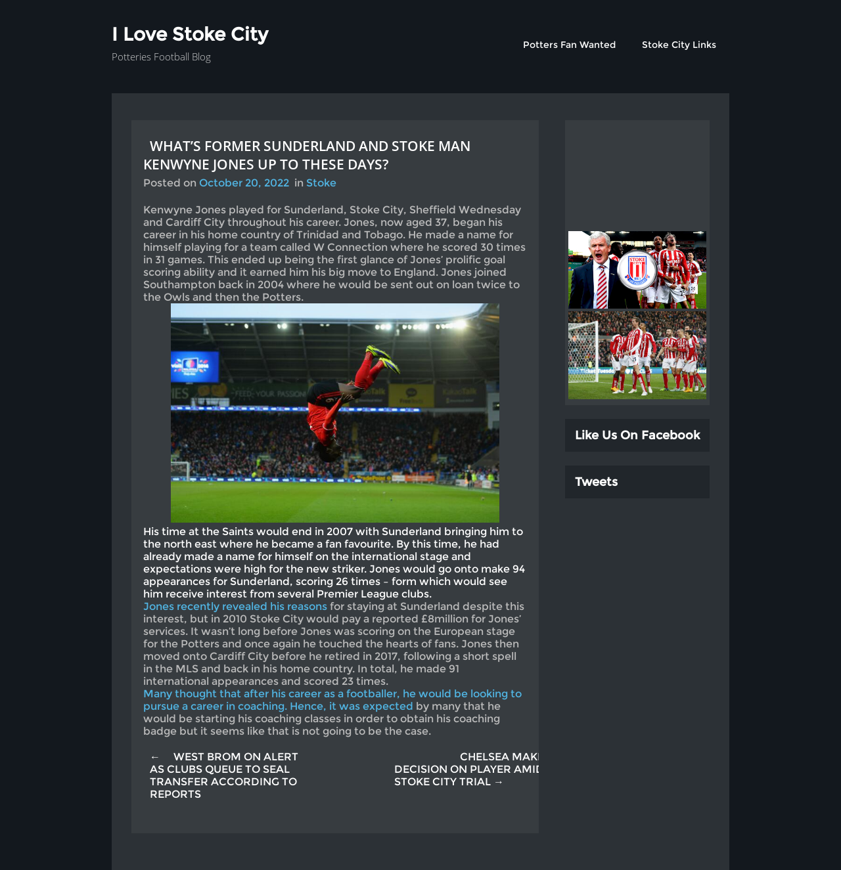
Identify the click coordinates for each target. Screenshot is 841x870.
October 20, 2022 (244, 183)
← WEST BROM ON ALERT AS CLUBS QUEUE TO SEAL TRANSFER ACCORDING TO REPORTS (224, 775)
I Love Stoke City (190, 34)
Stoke (321, 183)
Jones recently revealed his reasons (235, 606)
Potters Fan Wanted (569, 45)
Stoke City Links (679, 45)
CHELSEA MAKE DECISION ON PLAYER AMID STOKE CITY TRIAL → (469, 769)
